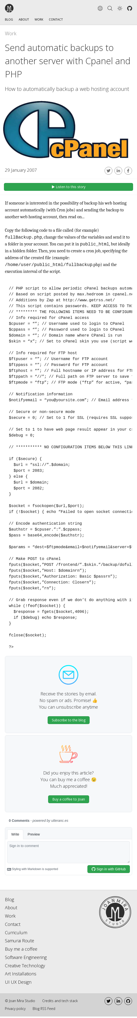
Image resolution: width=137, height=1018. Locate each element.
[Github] (129, 8)
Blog (9, 19)
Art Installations (20, 975)
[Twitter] (108, 1002)
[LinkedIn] (118, 1002)
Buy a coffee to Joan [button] (68, 800)
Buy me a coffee (21, 950)
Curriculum (16, 934)
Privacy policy (15, 1010)
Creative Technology (25, 967)
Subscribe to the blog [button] (68, 721)
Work (39, 19)
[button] (119, 8)
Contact (56, 19)
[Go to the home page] (23, 8)
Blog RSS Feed (44, 1010)
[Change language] (100, 8)
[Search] (110, 8)
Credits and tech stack (60, 1002)
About (24, 19)
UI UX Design (18, 983)
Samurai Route (19, 942)
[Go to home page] (115, 913)
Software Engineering (26, 959)
